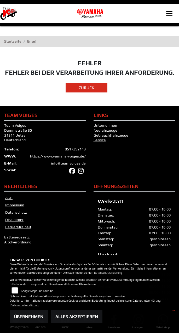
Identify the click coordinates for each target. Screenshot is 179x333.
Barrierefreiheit (18, 227)
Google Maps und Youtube (37, 291)
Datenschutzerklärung (108, 272)
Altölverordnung (17, 242)
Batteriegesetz (17, 237)
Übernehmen (28, 316)
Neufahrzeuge (105, 130)
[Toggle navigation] (169, 13)
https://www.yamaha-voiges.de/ (58, 156)
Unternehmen (105, 125)
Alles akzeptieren (76, 316)
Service (100, 140)
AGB (9, 198)
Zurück (86, 87)
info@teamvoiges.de (68, 163)
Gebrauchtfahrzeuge (111, 135)
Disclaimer (14, 220)
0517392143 (75, 149)
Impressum (14, 205)
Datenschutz (16, 212)
